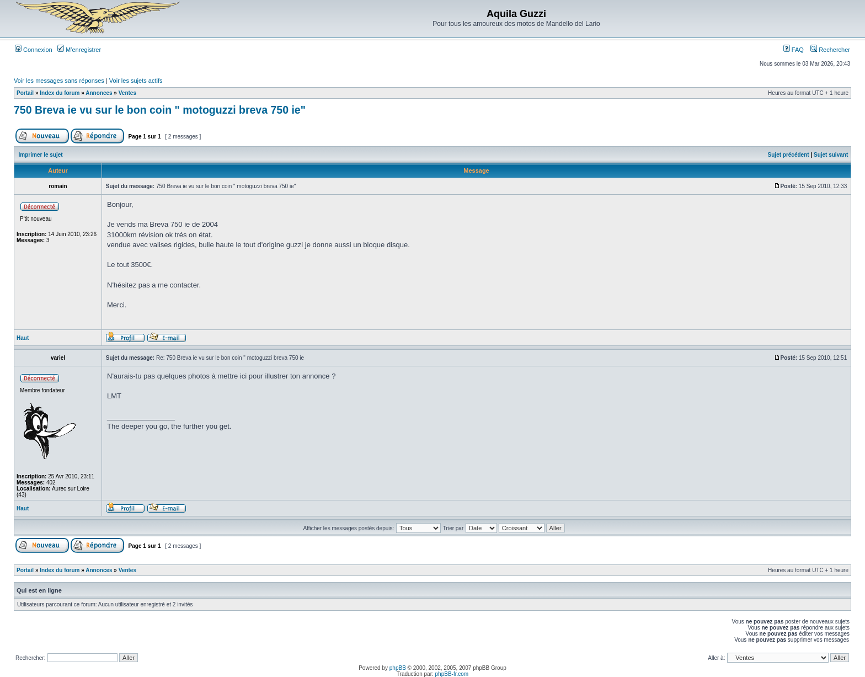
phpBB (397, 668)
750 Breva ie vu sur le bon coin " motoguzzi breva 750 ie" (160, 110)
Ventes (127, 93)
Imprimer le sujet (41, 155)
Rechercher (830, 49)
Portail (25, 93)
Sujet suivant (831, 155)
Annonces (99, 93)
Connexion (33, 49)
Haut (23, 338)
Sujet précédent (788, 155)
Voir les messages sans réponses (59, 80)
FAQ (793, 49)
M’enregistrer (79, 49)
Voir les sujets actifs (136, 80)
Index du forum (59, 93)
